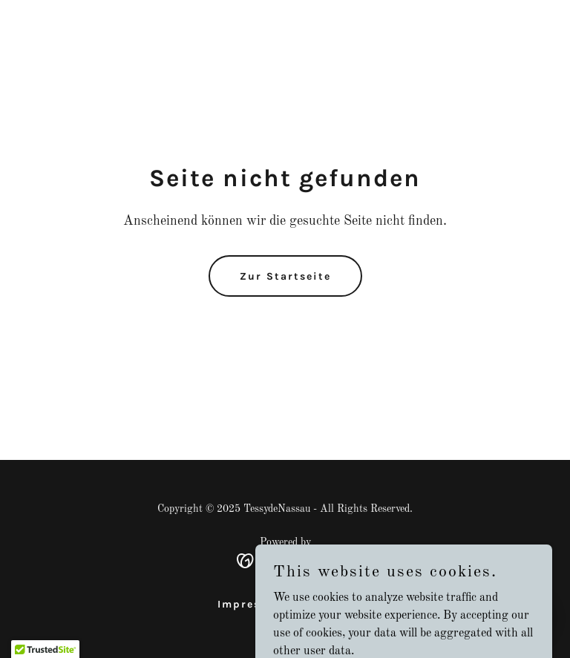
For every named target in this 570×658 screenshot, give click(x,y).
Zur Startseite (285, 276)
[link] (285, 561)
